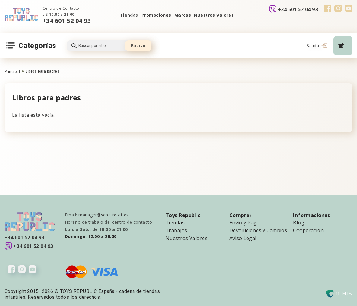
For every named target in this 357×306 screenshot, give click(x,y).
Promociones (156, 15)
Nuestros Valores (214, 15)
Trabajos (176, 230)
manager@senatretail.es (103, 215)
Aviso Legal (243, 238)
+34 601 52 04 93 (67, 21)
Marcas (182, 15)
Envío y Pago (244, 222)
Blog (298, 222)
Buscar (138, 45)
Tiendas (129, 15)
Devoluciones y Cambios (258, 230)
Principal (12, 72)
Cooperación (308, 230)
